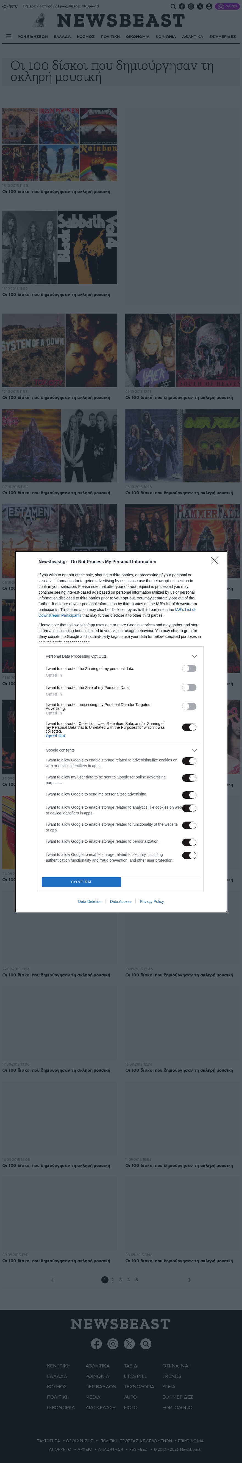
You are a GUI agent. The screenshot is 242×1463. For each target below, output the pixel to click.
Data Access (120, 901)
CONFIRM (81, 882)
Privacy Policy (152, 901)
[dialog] (121, 731)
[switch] (189, 668)
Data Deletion (90, 901)
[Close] (216, 562)
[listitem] (121, 656)
